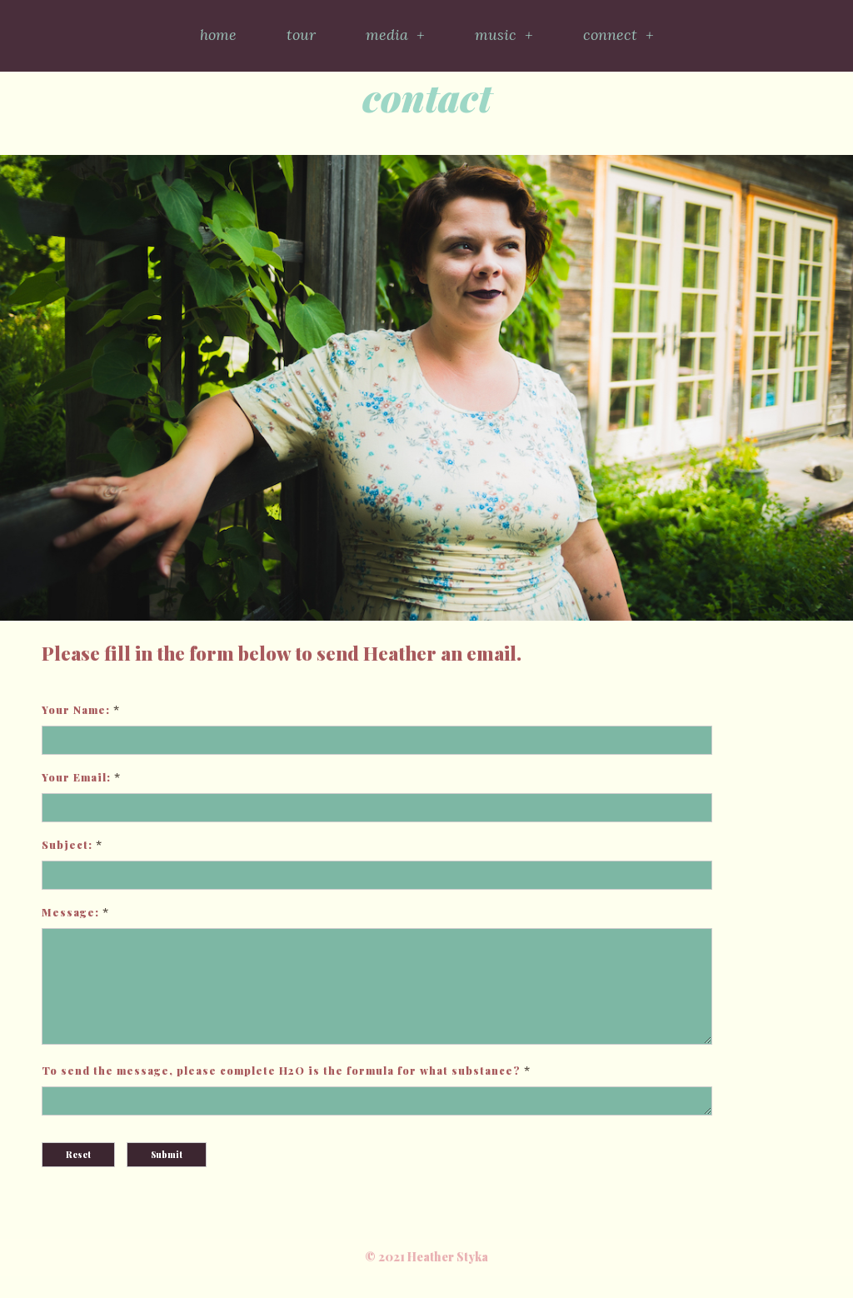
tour (301, 34)
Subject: (67, 844)
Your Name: (76, 709)
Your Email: (76, 777)
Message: (70, 912)
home (218, 34)
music (504, 35)
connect (618, 35)
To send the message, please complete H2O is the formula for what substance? (281, 1090)
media (395, 35)
